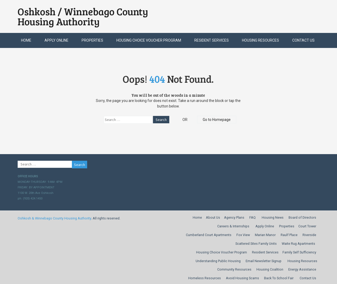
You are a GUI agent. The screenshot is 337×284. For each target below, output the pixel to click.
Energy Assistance (302, 269)
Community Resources (234, 269)
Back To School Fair (279, 278)
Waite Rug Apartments (298, 244)
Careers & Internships (233, 226)
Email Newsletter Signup (263, 261)
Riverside (309, 235)
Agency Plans (234, 217)
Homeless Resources (204, 278)
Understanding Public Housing (218, 261)
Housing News (273, 217)
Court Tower (307, 226)
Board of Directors (302, 217)
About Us (213, 217)
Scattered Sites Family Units (256, 244)
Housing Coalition (269, 269)
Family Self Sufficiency (299, 252)
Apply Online (56, 40)
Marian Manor (265, 235)
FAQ (252, 217)
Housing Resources (260, 40)
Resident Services (211, 40)
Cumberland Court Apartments (208, 235)
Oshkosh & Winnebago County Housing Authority (54, 218)
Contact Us (303, 40)
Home (26, 40)
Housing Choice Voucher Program (148, 40)
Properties (92, 40)
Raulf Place (289, 235)
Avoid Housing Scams (242, 278)
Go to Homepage (217, 119)
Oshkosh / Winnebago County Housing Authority (83, 16)
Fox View (243, 235)
